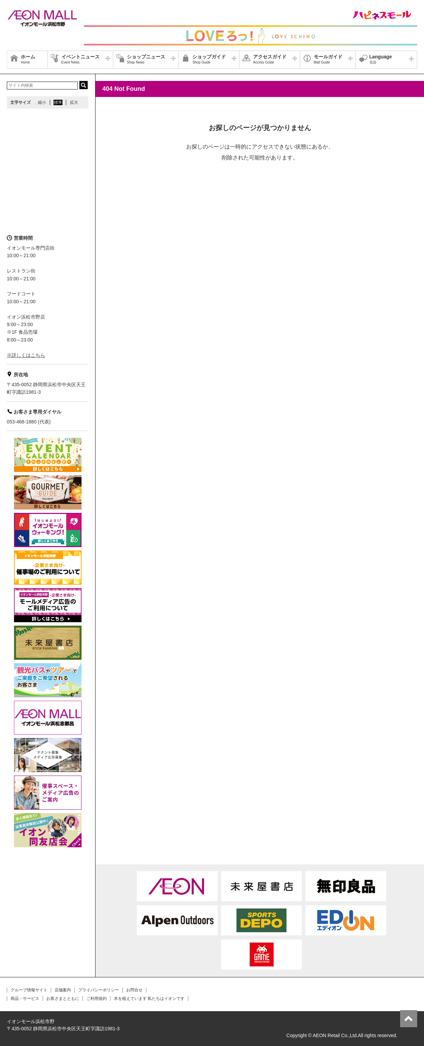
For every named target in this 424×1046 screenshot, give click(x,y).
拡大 (74, 102)
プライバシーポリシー (98, 990)
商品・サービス (25, 998)
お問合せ (134, 990)
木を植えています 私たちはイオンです (149, 998)
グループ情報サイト (29, 990)
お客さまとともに (62, 998)
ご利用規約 (96, 998)
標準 (58, 102)
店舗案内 (63, 990)
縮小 (42, 102)
